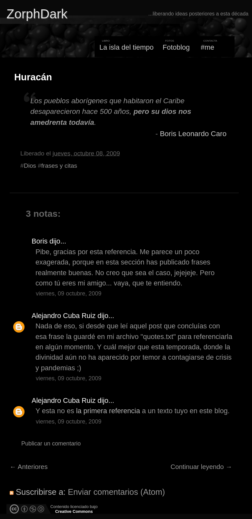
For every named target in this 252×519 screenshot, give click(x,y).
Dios (30, 165)
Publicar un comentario (51, 443)
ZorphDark (36, 14)
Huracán (33, 77)
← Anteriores (29, 466)
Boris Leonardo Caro (193, 134)
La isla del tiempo (126, 47)
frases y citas (59, 165)
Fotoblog (176, 47)
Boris (39, 241)
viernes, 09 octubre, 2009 (68, 293)
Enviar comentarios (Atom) (116, 491)
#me (207, 47)
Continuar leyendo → (201, 466)
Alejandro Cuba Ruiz (64, 316)
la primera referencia (108, 411)
